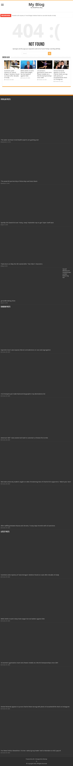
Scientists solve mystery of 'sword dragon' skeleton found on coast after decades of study (34, 15)
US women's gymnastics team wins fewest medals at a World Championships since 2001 (44, 74)
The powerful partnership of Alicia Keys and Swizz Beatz (19, 181)
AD (33, 759)
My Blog (36, 4)
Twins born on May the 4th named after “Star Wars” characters (21, 264)
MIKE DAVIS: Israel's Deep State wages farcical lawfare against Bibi (27, 73)
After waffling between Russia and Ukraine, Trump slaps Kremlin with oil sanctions (28, 526)
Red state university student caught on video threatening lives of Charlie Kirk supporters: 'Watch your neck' (36, 482)
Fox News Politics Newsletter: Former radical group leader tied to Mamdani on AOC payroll (31, 751)
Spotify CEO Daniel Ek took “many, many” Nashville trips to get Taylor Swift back (27, 223)
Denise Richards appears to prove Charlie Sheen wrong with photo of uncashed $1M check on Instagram (60, 75)
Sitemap (45, 759)
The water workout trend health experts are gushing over (20, 140)
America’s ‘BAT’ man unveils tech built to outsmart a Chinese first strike (24, 438)
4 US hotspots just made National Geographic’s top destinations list (23, 394)
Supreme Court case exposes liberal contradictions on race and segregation (26, 350)
